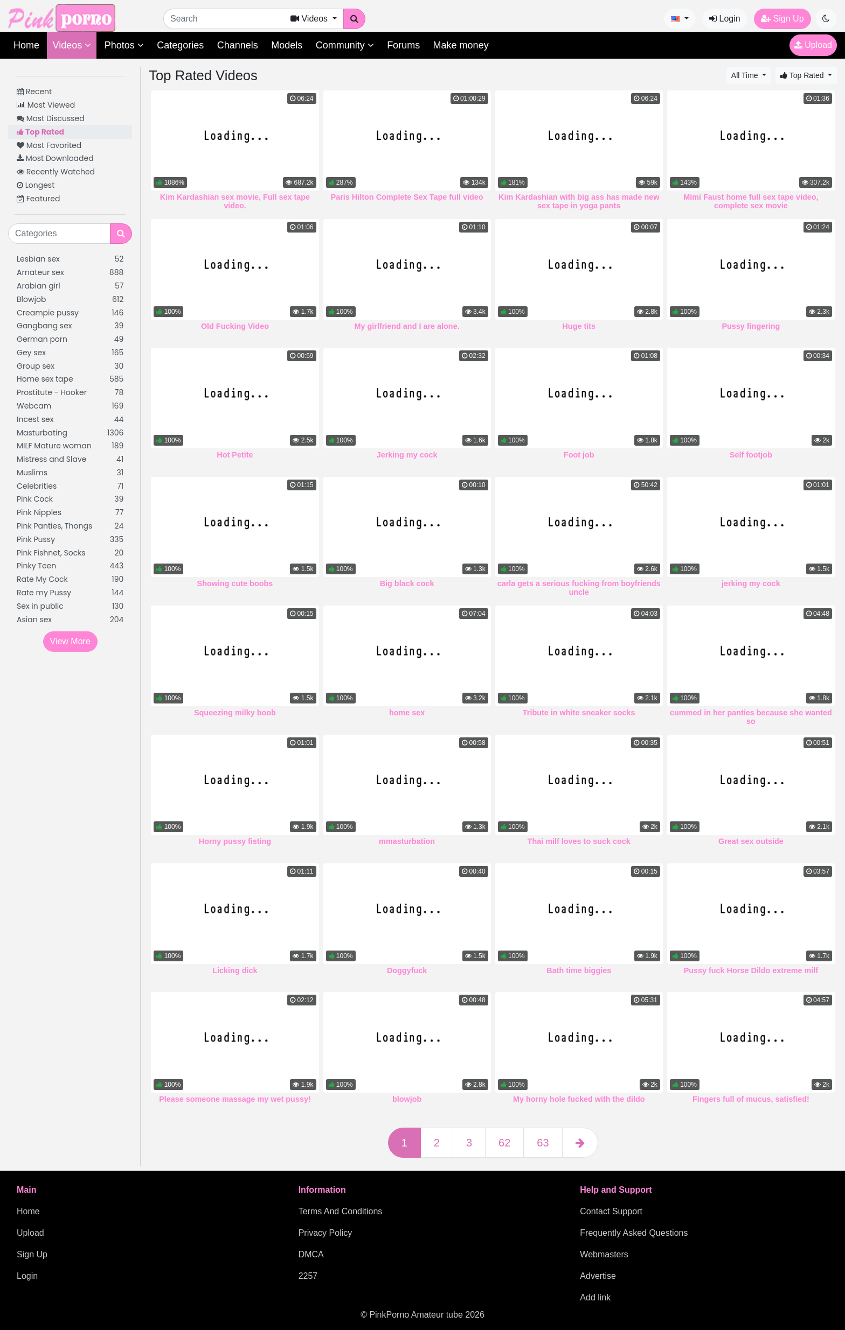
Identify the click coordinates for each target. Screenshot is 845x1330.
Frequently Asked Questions (634, 1232)
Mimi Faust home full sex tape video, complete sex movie (750, 201)
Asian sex (70, 619)
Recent (34, 91)
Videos (71, 45)
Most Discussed (51, 118)
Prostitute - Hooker (70, 392)
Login (724, 18)
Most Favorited (49, 145)
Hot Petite (235, 455)
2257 (308, 1275)
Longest (35, 185)
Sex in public (70, 606)
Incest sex (70, 419)
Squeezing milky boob (235, 712)
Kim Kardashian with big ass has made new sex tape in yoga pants (578, 201)
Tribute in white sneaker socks (579, 712)
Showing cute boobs (235, 583)
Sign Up (782, 18)
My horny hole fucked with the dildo (579, 1099)
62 (504, 1143)
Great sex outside (751, 841)
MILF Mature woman (70, 446)
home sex (407, 712)
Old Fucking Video (235, 326)
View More (70, 641)
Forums (403, 45)
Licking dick (234, 970)
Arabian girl (70, 286)
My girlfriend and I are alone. (407, 326)
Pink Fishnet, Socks (70, 553)
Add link (595, 1297)
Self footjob (751, 455)
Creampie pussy (70, 313)
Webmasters (604, 1254)
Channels (237, 45)
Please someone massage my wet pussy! (235, 1099)
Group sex (70, 366)
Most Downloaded (55, 158)
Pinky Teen (70, 566)
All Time (745, 75)
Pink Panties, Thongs (70, 526)
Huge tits (578, 326)
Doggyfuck (407, 970)
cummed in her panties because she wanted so (751, 717)
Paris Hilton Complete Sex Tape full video (407, 197)
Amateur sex (70, 272)
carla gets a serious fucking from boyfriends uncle (579, 587)
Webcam (70, 406)
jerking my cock (751, 583)
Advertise (598, 1275)
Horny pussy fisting (235, 841)
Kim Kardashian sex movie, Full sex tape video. (235, 201)
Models (286, 45)
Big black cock (407, 583)
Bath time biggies (578, 970)
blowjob (406, 1099)
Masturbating (70, 433)
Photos (124, 45)
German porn (70, 339)
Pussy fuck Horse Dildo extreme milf (751, 970)
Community (345, 45)
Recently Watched (56, 171)
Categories (180, 45)
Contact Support (611, 1211)
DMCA (311, 1254)
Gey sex (70, 352)
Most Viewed (46, 105)
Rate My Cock (70, 579)
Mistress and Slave (70, 459)
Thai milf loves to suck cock (579, 841)
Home (26, 45)
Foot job (579, 455)
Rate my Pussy (70, 593)
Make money (461, 45)
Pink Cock (70, 499)
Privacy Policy (325, 1232)
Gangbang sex (70, 326)
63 (543, 1143)
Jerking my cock (407, 455)
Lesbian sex (70, 259)
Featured (38, 198)
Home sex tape (70, 379)
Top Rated (40, 131)
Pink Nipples (70, 512)
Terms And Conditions (341, 1211)
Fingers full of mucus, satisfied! (750, 1099)
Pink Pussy (70, 539)
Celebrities (70, 486)
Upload (813, 45)
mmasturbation (407, 841)
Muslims (70, 472)
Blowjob (70, 299)
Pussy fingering (751, 326)
